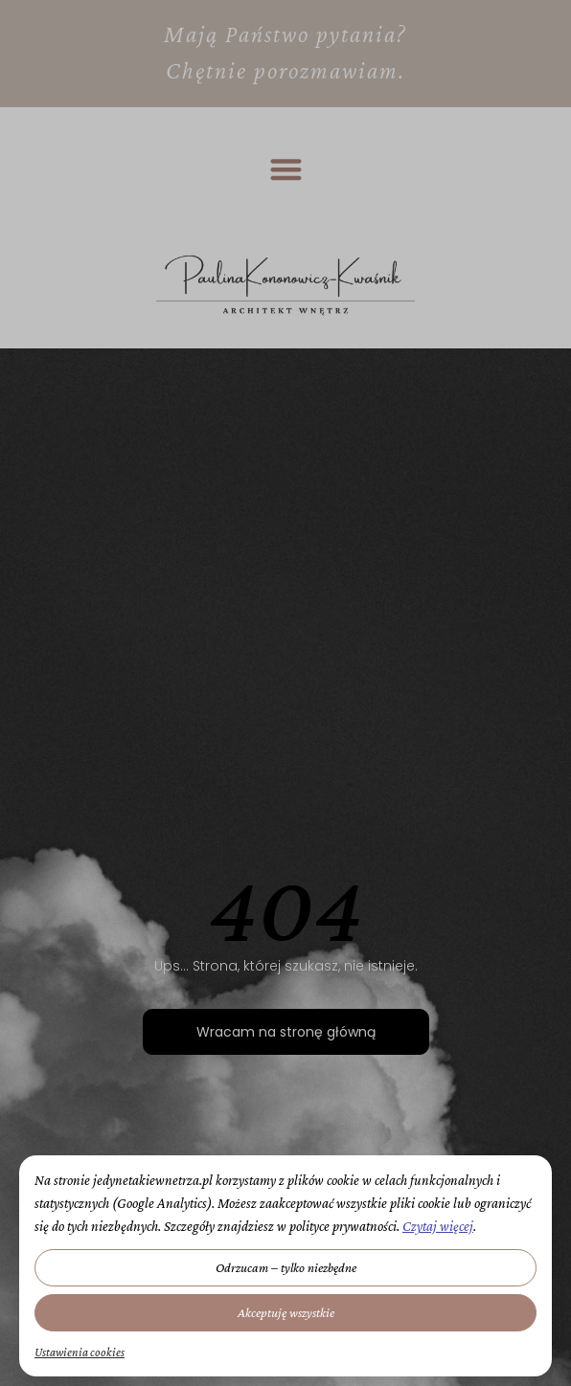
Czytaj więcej (437, 1226)
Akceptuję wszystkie (286, 1312)
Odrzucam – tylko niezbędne (286, 1267)
